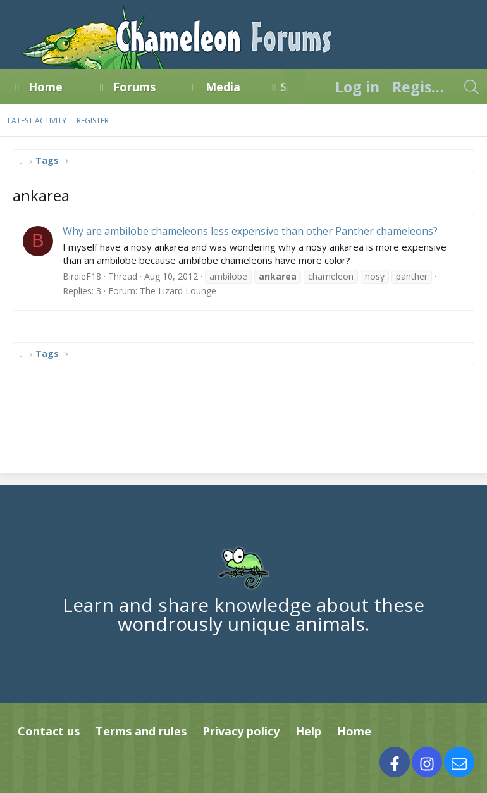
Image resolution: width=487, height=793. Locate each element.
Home (45, 86)
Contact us (49, 731)
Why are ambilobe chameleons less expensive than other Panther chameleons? (250, 231)
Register (93, 120)
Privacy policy (241, 731)
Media (223, 86)
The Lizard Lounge (178, 291)
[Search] (471, 86)
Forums (134, 86)
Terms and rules (141, 731)
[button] (74, 86)
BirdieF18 (82, 276)
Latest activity (37, 120)
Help (308, 731)
